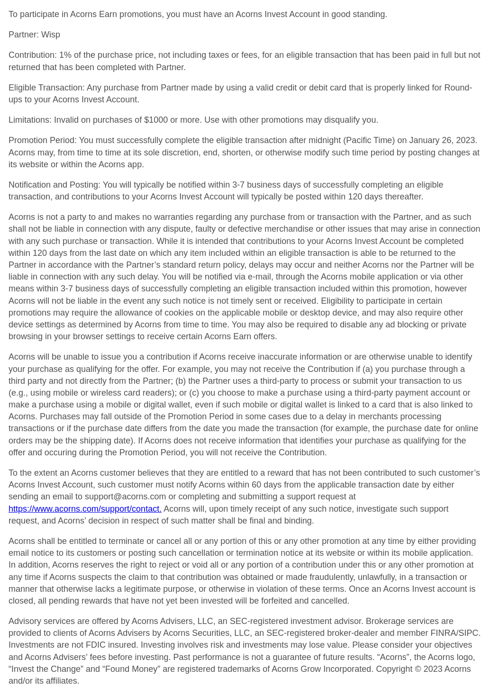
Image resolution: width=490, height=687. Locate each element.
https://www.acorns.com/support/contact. (85, 509)
